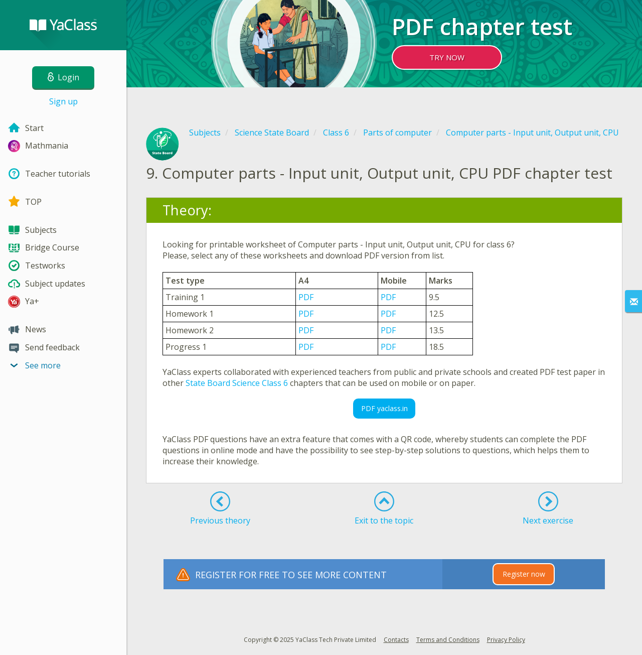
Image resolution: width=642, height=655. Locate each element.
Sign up (63, 101)
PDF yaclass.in (384, 408)
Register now (524, 574)
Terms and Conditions (447, 639)
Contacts (396, 639)
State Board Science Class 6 (237, 382)
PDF (305, 297)
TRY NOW (446, 57)
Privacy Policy (506, 639)
